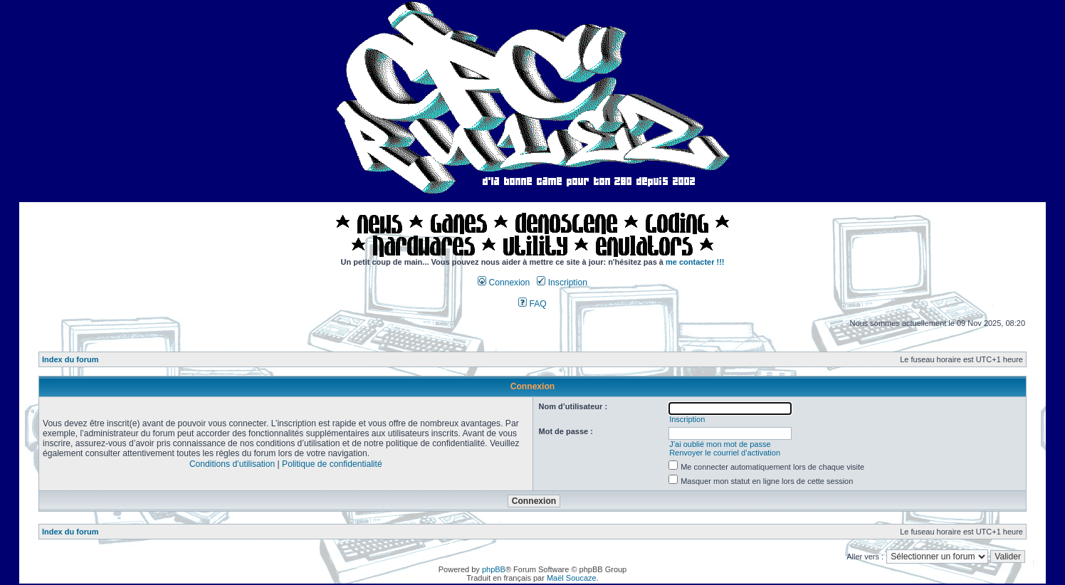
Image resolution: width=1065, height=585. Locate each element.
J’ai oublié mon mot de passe (719, 444)
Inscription (562, 283)
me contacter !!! (695, 262)
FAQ (532, 304)
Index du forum (70, 359)
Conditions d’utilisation (232, 464)
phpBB (493, 569)
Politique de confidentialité (332, 464)
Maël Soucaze (572, 578)
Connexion (504, 283)
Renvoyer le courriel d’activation (724, 452)
